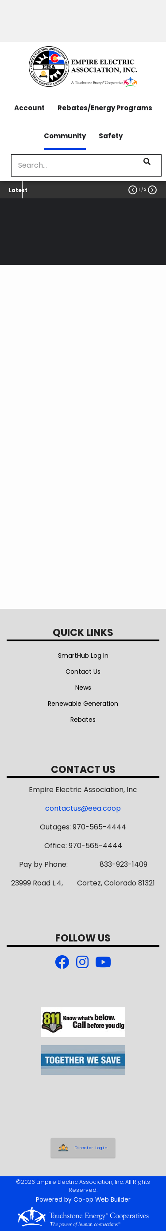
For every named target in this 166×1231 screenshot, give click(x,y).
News (83, 687)
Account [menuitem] (29, 108)
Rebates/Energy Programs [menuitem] (105, 108)
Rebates (83, 719)
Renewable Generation (83, 703)
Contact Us (83, 671)
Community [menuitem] (65, 136)
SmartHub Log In (83, 655)
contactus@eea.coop (83, 808)
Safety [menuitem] (111, 136)
